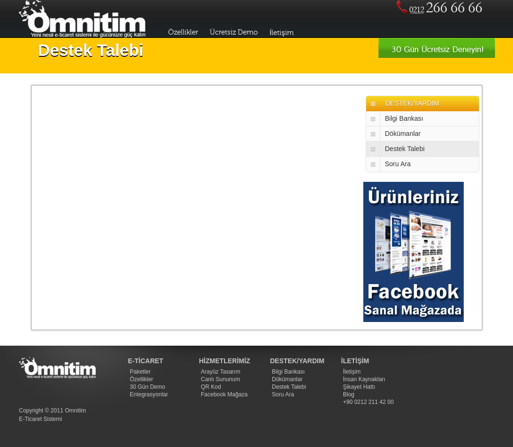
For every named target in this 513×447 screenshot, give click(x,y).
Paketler (140, 371)
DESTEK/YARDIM (412, 103)
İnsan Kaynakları (364, 379)
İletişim (282, 33)
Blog (348, 394)
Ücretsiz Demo (234, 32)
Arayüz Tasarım (220, 371)
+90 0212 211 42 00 (368, 402)
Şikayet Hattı (359, 387)
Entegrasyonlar (149, 394)
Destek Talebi (405, 148)
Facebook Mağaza (224, 394)
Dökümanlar (403, 133)
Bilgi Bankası (404, 118)
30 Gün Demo (147, 387)
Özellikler (183, 32)
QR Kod (211, 387)
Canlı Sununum (220, 379)
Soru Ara (398, 164)
